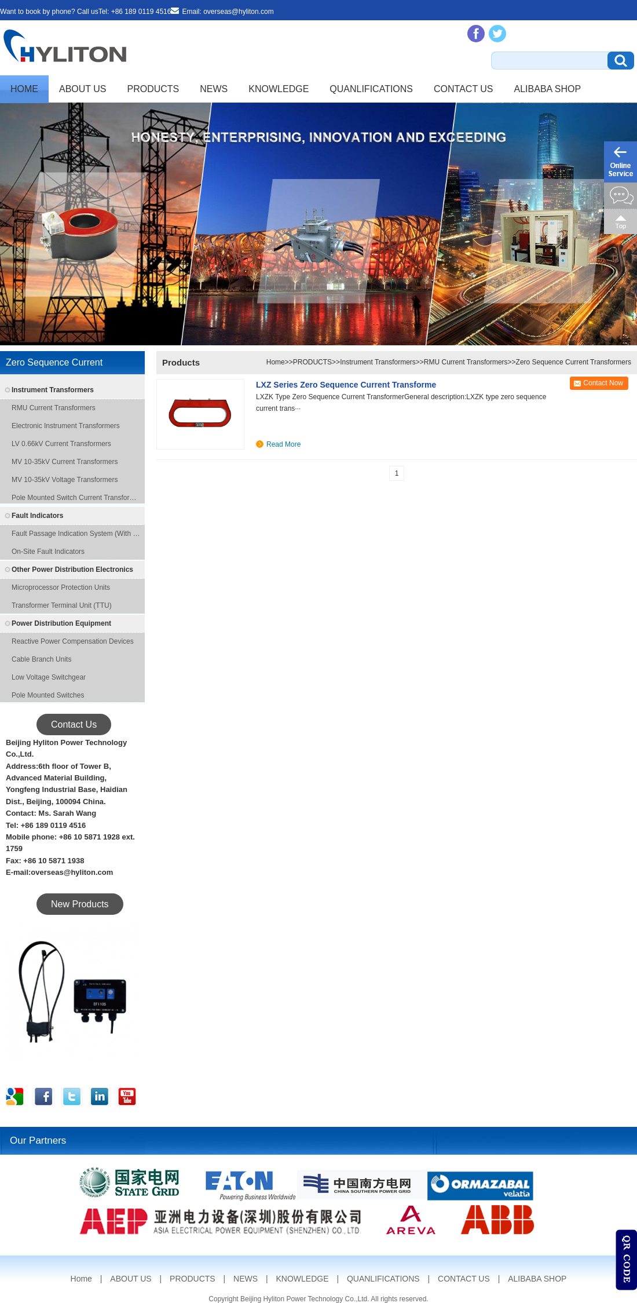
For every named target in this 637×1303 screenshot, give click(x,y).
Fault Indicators (37, 516)
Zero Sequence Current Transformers (573, 362)
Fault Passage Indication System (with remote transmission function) (77, 534)
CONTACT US (463, 89)
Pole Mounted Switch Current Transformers (77, 498)
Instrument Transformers (53, 390)
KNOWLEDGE (278, 89)
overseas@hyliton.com (238, 12)
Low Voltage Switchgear (49, 677)
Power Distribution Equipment (61, 623)
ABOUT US (83, 89)
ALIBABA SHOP (547, 89)
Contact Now (603, 383)
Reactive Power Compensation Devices (73, 641)
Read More (283, 444)
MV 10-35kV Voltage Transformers (65, 480)
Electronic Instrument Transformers (66, 426)
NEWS (214, 89)
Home (24, 89)
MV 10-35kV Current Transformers (65, 462)
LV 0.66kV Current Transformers (61, 444)
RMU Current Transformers (54, 408)
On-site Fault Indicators (48, 552)
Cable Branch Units (41, 659)
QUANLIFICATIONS (371, 89)
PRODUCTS (153, 89)
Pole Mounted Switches (48, 695)
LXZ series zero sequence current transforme (346, 384)
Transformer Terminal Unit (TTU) (62, 605)
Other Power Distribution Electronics (72, 569)
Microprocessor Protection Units (61, 587)
